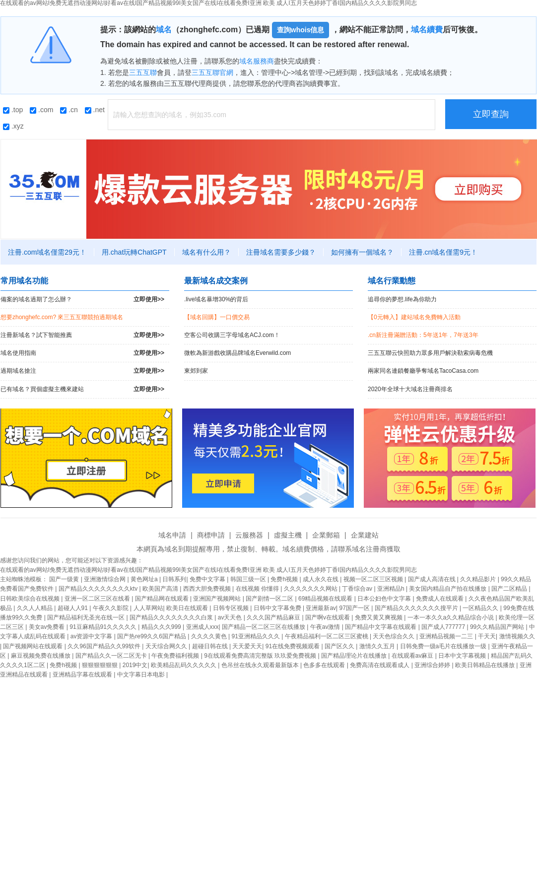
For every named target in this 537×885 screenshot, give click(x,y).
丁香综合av (358, 588)
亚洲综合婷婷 (433, 665)
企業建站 (365, 535)
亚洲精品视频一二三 (446, 636)
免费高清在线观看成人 (380, 665)
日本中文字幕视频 (462, 655)
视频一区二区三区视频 (373, 579)
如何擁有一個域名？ (362, 252)
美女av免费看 (48, 626)
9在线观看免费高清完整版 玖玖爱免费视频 (261, 655)
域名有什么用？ (206, 252)
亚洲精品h (391, 588)
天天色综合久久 (394, 636)
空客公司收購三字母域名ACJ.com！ (232, 335)
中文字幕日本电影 (141, 674)
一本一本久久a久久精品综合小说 (451, 617)
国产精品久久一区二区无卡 (111, 655)
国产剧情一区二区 (270, 598)
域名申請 (172, 535)
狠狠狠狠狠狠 (100, 665)
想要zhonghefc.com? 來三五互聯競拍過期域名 (61, 317)
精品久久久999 (162, 626)
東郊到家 (196, 370)
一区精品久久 (481, 608)
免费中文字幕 (208, 579)
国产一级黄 (64, 579)
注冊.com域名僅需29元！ (47, 252)
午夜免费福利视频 (176, 655)
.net (95, 110)
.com (41, 110)
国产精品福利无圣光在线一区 (86, 617)
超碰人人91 (74, 608)
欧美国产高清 (161, 588)
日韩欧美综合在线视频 (30, 598)
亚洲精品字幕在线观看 (83, 674)
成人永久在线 (321, 579)
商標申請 (211, 535)
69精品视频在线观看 (326, 598)
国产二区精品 (510, 588)
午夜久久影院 (111, 608)
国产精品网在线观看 (162, 598)
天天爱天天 (247, 646)
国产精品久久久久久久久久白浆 (172, 617)
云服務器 (249, 535)
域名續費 (427, 29)
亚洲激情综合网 (105, 579)
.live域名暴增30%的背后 (216, 299)
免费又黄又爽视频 (379, 617)
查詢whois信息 (301, 30)
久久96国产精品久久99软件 (104, 646)
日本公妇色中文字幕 (384, 598)
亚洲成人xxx (202, 626)
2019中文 (135, 665)
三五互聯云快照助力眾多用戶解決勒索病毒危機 (430, 352)
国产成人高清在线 (432, 579)
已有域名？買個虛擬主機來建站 (82, 389)
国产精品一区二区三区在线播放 (264, 626)
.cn (69, 110)
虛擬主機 (288, 535)
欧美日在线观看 (187, 608)
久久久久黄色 (209, 636)
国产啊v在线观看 (328, 617)
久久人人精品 (35, 608)
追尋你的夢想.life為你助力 (402, 299)
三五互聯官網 (212, 72)
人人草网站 (148, 608)
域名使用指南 (82, 353)
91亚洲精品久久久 (257, 636)
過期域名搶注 (82, 371)
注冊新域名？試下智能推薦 (82, 335)
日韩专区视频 (231, 608)
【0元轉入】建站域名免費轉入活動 (414, 317)
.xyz (13, 126)
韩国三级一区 (249, 579)
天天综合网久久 (167, 646)
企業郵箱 (326, 535)
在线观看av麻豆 (413, 655)
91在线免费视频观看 (294, 646)
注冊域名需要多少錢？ (281, 252)
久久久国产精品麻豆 (274, 617)
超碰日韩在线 (210, 646)
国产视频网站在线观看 (33, 646)
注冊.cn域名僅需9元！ (443, 252)
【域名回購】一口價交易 (217, 317)
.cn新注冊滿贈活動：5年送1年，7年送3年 (423, 335)
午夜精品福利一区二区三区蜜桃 (327, 636)
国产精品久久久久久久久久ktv (99, 588)
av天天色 (231, 617)
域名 (164, 29)
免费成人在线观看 (440, 598)
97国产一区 (355, 608)
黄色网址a (145, 579)
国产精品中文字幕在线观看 (381, 626)
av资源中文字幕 (92, 636)
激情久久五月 (378, 646)
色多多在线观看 (324, 665)
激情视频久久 (517, 636)
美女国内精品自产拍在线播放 (448, 588)
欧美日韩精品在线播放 (485, 665)
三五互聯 (143, 72)
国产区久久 (340, 646)
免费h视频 (284, 579)
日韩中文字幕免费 (278, 608)
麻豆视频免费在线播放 (41, 655)
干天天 (487, 636)
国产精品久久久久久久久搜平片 (417, 608)
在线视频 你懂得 (258, 588)
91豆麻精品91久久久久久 (103, 626)
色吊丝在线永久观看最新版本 (260, 665)
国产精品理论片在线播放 (354, 655)
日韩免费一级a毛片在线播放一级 (444, 646)
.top (13, 110)
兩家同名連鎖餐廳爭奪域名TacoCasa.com (423, 370)
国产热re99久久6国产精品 (152, 636)
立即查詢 (491, 114)
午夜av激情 (326, 626)
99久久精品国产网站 (498, 626)
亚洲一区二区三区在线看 (98, 598)
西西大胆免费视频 (207, 588)
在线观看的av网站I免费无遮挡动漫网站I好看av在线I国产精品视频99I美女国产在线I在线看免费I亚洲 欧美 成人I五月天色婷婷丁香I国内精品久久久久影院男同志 (208, 569)
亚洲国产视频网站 (217, 598)
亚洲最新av (321, 608)
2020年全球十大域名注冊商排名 (410, 389)
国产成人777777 (444, 626)
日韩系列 (174, 579)
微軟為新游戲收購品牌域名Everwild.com (237, 352)
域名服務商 (256, 61)
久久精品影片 (478, 579)
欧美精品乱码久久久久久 (184, 665)
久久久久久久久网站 (311, 588)
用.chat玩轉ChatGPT (134, 252)
